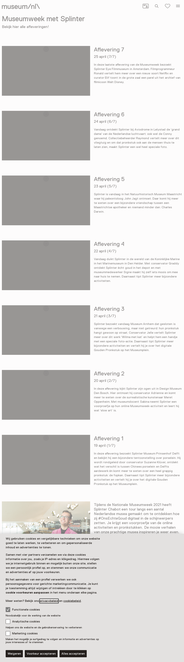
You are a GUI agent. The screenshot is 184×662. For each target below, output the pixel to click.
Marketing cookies (25, 633)
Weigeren (14, 653)
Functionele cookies (23, 609)
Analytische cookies (26, 621)
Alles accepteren (73, 653)
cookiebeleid (72, 601)
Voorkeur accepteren (41, 653)
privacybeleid (49, 601)
